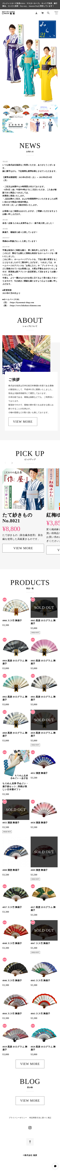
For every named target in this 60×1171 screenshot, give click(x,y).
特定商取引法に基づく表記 (40, 1119)
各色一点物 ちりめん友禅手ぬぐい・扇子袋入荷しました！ (28, 224)
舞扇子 (5, 233)
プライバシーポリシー (18, 1119)
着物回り (14, 233)
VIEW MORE (23, 420)
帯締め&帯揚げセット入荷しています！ (19, 242)
